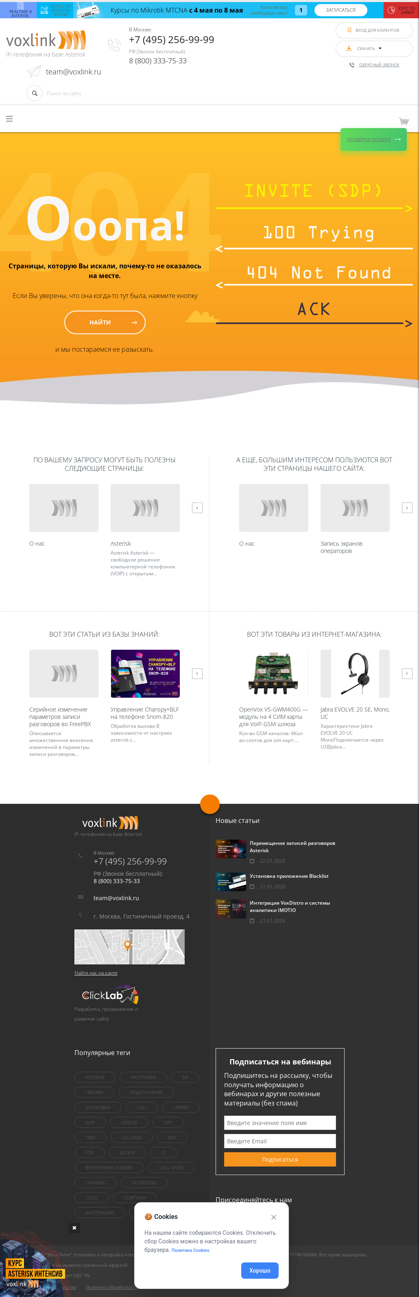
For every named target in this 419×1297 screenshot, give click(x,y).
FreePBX (94, 1092)
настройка (143, 1077)
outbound (144, 1182)
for (89, 1152)
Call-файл (171, 1167)
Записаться (341, 10)
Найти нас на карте (96, 972)
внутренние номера (109, 1167)
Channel (95, 1182)
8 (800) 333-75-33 (158, 60)
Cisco (91, 1198)
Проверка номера (369, 139)
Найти (100, 322)
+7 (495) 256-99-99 (171, 39)
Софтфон (135, 1198)
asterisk (95, 1077)
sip (185, 1077)
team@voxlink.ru (73, 71)
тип (168, 1122)
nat (172, 1137)
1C (163, 1152)
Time (90, 1137)
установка (98, 1107)
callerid (132, 1137)
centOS (129, 1122)
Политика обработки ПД (113, 1287)
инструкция (99, 1213)
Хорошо (260, 1270)
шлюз (127, 1152)
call (142, 1107)
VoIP (90, 1122)
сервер (181, 1107)
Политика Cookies (191, 1250)
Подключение (146, 1092)
